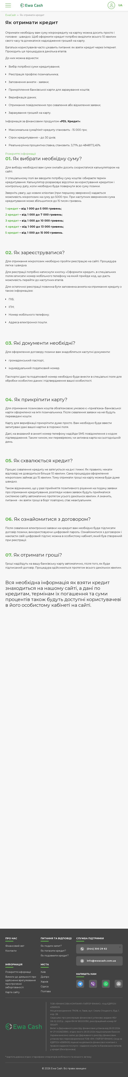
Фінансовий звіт (14, 945)
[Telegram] (80, 984)
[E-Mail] (119, 984)
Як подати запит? (51, 945)
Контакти (10, 950)
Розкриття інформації (20, 153)
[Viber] (93, 984)
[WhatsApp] (106, 984)
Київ (43, 971)
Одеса (44, 986)
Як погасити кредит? (53, 950)
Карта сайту (12, 992)
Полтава (46, 991)
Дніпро (45, 976)
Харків (44, 981)
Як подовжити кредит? (55, 955)
